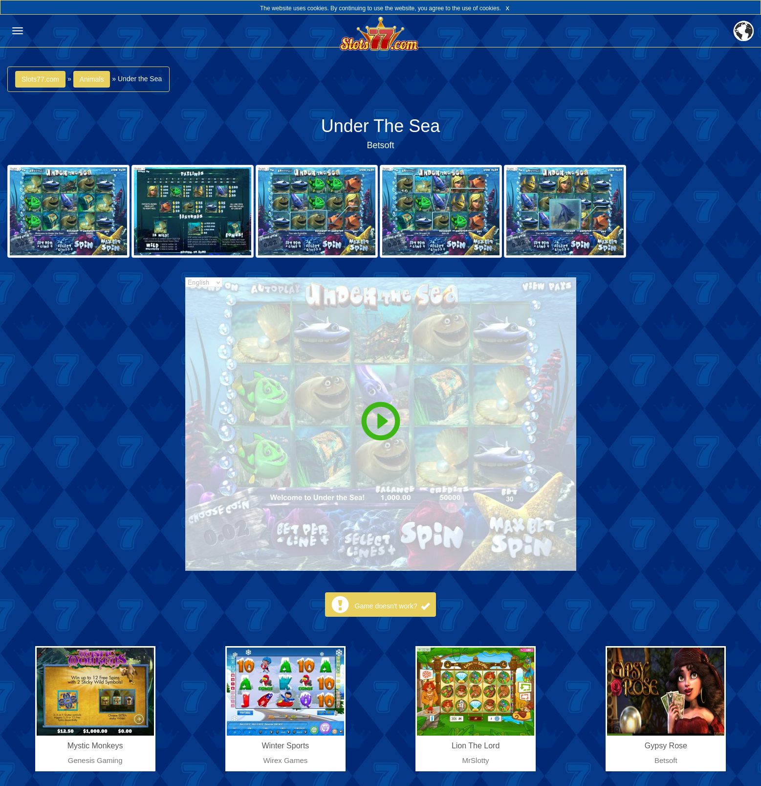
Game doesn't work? (392, 606)
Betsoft (380, 145)
